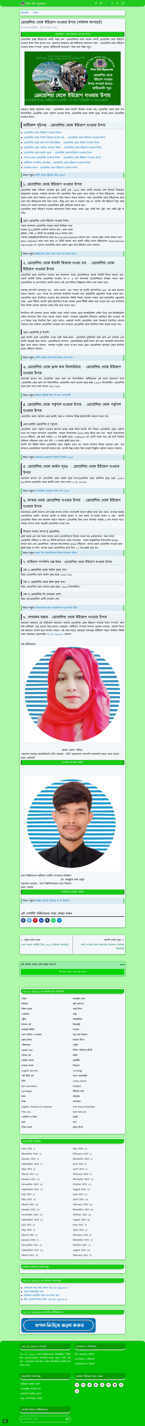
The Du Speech (54, 634)
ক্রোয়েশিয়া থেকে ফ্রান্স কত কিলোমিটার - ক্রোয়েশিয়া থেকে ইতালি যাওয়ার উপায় (62, 143)
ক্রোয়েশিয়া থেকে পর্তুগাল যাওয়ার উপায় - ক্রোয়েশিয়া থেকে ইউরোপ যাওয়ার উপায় (63, 147)
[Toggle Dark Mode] (112, 3)
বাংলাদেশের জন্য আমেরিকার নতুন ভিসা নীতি (56, 608)
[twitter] (114, 1384)
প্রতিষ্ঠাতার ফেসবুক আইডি (72, 892)
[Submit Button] (67, 1419)
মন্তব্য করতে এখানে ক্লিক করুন (72, 971)
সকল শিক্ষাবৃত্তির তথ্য (34, 1292)
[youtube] (83, 1384)
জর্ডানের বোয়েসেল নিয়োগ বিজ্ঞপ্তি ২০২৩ (54, 457)
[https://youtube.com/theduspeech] (105, 3)
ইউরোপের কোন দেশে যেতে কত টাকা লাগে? (56, 254)
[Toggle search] (117, 3)
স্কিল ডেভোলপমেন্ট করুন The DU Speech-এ (45, 1299)
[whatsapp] (100, 3)
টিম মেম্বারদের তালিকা (84, 1354)
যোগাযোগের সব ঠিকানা (85, 1364)
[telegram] (89, 1384)
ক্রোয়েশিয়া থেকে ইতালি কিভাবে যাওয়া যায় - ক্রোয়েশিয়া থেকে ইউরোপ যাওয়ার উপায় (65, 137)
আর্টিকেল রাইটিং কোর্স (30, 1384)
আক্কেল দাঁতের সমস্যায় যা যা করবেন (52, 901)
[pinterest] (108, 1384)
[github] (76, 1391)
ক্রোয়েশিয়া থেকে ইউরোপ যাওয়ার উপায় (72, 34)
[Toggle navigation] (122, 3)
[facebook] (95, 3)
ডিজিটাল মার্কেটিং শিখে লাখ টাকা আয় (41, 1295)
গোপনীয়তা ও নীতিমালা (85, 1359)
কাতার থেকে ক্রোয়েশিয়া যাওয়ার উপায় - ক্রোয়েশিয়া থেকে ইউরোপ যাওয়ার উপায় (63, 157)
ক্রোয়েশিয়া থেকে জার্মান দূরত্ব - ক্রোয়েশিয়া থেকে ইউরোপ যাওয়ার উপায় (58, 153)
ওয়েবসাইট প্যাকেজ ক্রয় (30, 1389)
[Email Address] (42, 1419)
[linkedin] (102, 1384)
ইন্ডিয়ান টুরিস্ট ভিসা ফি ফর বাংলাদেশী (53, 395)
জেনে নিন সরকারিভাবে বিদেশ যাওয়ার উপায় (56, 553)
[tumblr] (95, 1384)
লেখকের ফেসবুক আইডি (72, 762)
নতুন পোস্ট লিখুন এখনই (31, 1398)
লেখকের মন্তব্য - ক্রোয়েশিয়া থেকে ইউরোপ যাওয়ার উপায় (51, 167)
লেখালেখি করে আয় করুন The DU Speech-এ (46, 1288)
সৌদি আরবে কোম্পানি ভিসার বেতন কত (54, 357)
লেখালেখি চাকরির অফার (30, 1393)
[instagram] (121, 1384)
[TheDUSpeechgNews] (58, 1325)
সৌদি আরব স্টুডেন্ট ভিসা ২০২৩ (50, 175)
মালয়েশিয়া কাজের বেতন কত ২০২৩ (52, 491)
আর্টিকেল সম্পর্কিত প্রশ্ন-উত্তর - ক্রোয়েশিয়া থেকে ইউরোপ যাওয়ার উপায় (57, 163)
